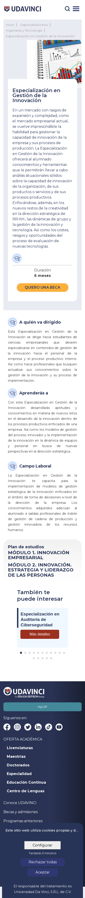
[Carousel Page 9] (55, 653)
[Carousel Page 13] (38, 658)
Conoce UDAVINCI (19, 803)
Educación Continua (26, 782)
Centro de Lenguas (25, 791)
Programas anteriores (22, 821)
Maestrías (16, 757)
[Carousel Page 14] (42, 658)
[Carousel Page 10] (60, 653)
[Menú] (76, 8)
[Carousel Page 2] (25, 653)
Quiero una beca (42, 287)
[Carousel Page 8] (51, 653)
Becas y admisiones (20, 812)
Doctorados (18, 765)
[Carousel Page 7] (47, 653)
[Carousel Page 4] (34, 653)
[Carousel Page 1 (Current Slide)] (21, 653)
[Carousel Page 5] (38, 653)
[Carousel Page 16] (51, 658)
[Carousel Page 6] (42, 653)
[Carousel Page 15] (47, 658)
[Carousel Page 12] (34, 658)
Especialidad (19, 774)
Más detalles (40, 634)
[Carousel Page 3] (30, 653)
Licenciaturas (20, 748)
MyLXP (42, 707)
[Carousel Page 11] (64, 653)
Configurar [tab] (42, 845)
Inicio (10, 25)
